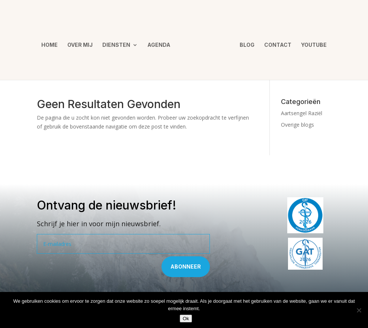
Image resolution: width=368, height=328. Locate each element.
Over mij (82, 42)
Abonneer (185, 266)
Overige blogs (297, 124)
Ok (186, 318)
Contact (275, 42)
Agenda (161, 42)
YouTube (311, 42)
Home (52, 42)
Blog (244, 42)
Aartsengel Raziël (301, 113)
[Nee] (358, 310)
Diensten (119, 42)
